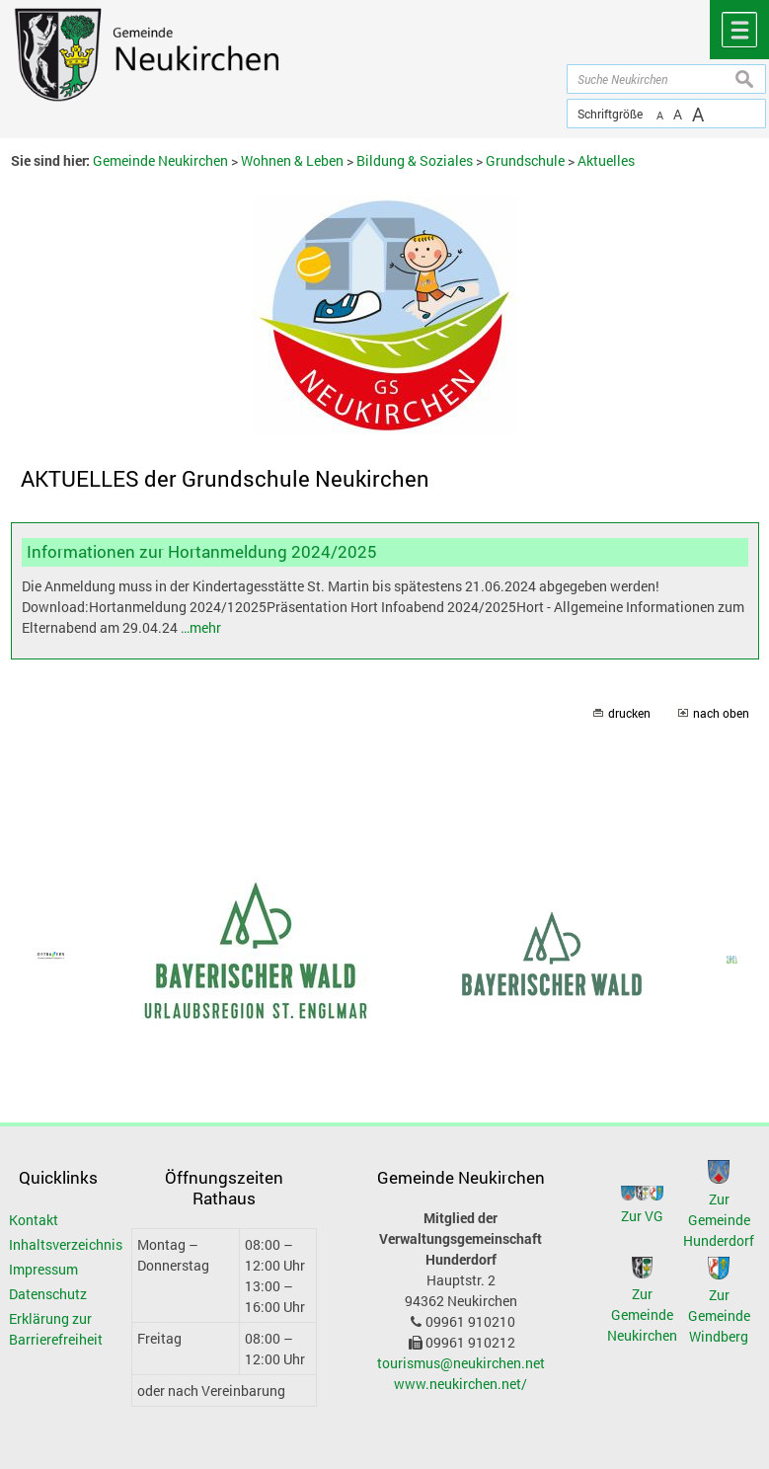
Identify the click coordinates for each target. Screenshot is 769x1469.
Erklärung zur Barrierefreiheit (56, 1329)
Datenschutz (48, 1293)
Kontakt (33, 1219)
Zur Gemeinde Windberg (719, 1315)
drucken (629, 713)
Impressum (43, 1269)
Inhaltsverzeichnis (56, 1244)
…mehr (201, 627)
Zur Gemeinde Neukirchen (642, 1314)
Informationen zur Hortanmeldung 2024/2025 (202, 551)
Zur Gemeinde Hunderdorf (718, 1220)
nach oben (721, 713)
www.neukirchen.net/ (460, 1383)
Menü (739, 29)
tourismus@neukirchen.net (461, 1362)
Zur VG (642, 1215)
